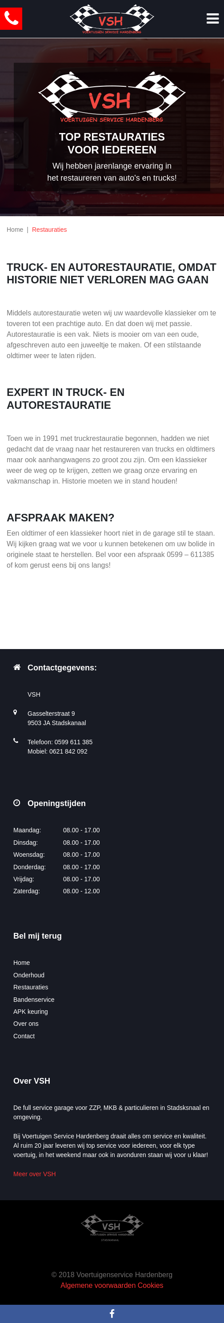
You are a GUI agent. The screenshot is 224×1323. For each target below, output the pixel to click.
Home (15, 229)
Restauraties (30, 987)
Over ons (26, 1023)
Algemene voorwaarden (98, 1285)
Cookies (151, 1285)
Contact (24, 1036)
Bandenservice (34, 999)
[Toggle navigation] (212, 19)
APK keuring (30, 1011)
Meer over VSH (34, 1174)
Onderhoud (28, 975)
